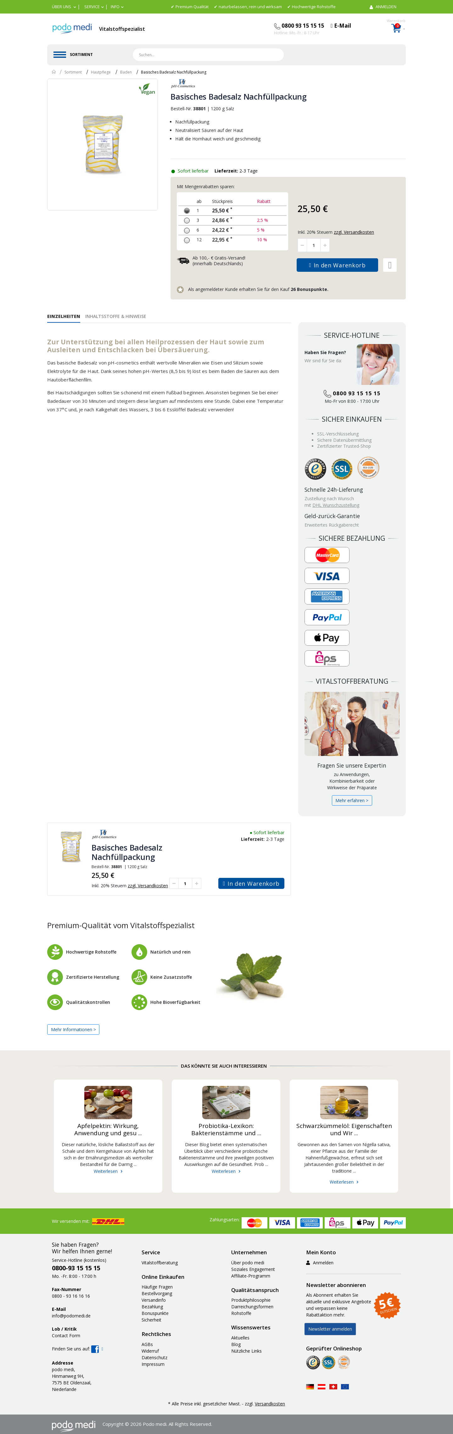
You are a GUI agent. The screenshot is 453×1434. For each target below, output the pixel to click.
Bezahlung (152, 1307)
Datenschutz (154, 1357)
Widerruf (150, 1351)
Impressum (153, 1364)
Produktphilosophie (251, 1300)
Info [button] (115, 6)
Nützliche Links (246, 1351)
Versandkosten (270, 1404)
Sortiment (73, 72)
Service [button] (92, 6)
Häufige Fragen (157, 1287)
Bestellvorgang (157, 1293)
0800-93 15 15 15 (76, 1268)
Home (54, 71)
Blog (236, 1344)
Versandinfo (154, 1300)
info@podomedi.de (71, 1316)
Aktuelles (240, 1338)
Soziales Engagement (253, 1269)
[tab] (66, 316)
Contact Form (66, 1335)
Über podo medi (247, 1263)
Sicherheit (151, 1320)
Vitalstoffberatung (160, 1263)
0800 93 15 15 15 (352, 393)
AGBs (147, 1344)
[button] (64, 6)
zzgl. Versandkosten (148, 886)
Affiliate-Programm (250, 1276)
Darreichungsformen (252, 1307)
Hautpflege (101, 72)
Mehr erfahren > (351, 800)
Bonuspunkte (155, 1313)
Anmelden (319, 1263)
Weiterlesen (106, 1171)
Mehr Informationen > (73, 1029)
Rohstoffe (241, 1313)
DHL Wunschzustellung (335, 505)
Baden (126, 72)
